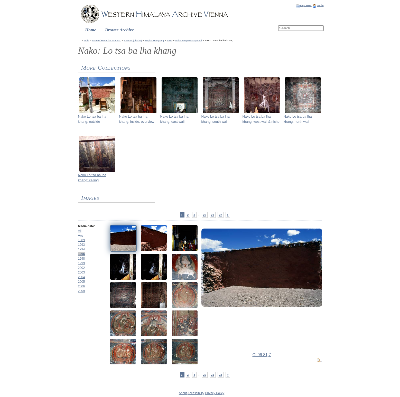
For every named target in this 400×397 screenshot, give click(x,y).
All (79, 231)
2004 (81, 277)
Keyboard (305, 5)
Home (90, 29)
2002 (81, 268)
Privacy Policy (215, 393)
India (86, 40)
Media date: (86, 226)
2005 (81, 281)
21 (212, 214)
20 (204, 214)
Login (320, 5)
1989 (81, 240)
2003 (81, 272)
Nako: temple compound (188, 40)
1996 (81, 254)
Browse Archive (119, 29)
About (183, 393)
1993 (81, 245)
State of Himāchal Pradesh (106, 40)
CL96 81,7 (262, 355)
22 (220, 214)
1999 (81, 263)
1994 (81, 249)
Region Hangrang (154, 40)
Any (80, 235)
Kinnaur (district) (133, 40)
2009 (81, 291)
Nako (169, 40)
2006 (81, 286)
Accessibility (196, 393)
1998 (81, 258)
